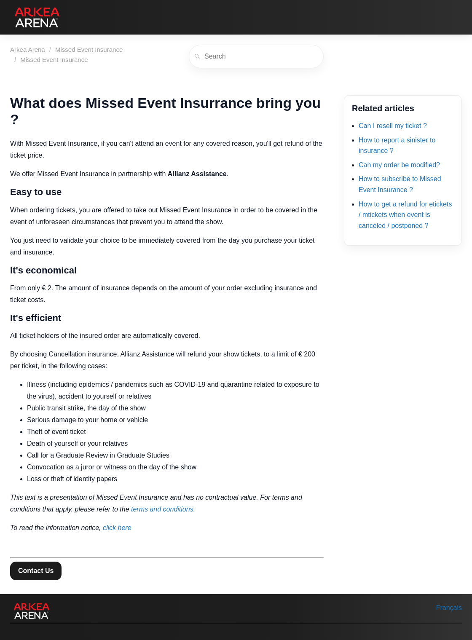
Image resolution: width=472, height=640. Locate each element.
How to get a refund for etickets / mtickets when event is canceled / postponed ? (405, 215)
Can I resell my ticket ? (393, 125)
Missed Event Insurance (89, 49)
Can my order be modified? (399, 165)
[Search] (256, 56)
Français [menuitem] (449, 607)
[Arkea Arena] (37, 17)
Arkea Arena (27, 49)
